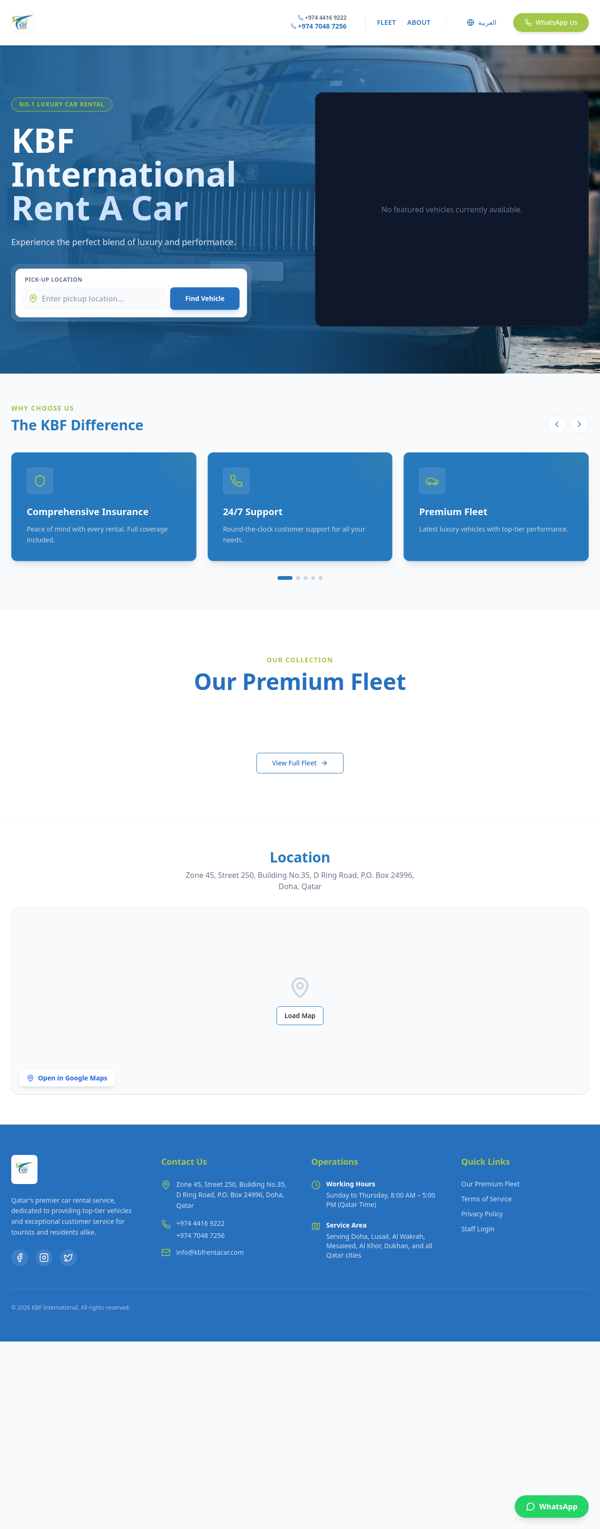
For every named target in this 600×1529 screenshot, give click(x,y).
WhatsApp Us (551, 22)
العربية (481, 22)
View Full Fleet (300, 762)
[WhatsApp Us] (552, 1506)
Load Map (300, 1015)
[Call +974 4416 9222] (200, 1223)
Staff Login (478, 1228)
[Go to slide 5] (320, 578)
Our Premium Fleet (490, 1183)
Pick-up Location (53, 280)
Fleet (386, 22)
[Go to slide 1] (285, 578)
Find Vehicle (205, 298)
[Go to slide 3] (306, 578)
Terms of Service (486, 1198)
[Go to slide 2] (298, 578)
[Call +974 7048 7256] (200, 1235)
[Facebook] (19, 1257)
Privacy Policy (481, 1213)
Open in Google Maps (67, 1077)
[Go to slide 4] (313, 578)
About (419, 22)
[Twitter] (68, 1257)
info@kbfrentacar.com (210, 1252)
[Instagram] (44, 1257)
